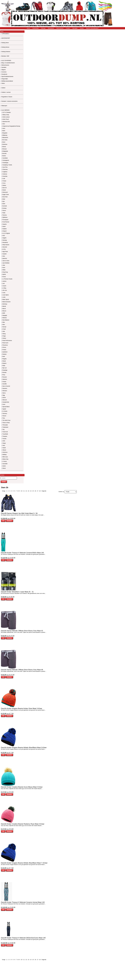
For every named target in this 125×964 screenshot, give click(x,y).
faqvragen (74, 28)
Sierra (3, 393)
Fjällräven (4, 217)
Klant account (59, 28)
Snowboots (4, 74)
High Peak (5, 251)
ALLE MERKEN (5, 110)
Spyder (4, 409)
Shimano (4, 390)
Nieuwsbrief (51, 28)
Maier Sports (5, 299)
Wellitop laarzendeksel (7, 81)
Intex (3, 256)
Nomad (4, 327)
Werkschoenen (5, 65)
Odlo (3, 331)
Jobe (3, 265)
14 (30, 491)
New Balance (5, 320)
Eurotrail (4, 206)
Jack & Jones (5, 260)
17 (37, 491)
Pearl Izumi (5, 342)
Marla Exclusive (6, 301)
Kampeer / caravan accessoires (9, 101)
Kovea (4, 276)
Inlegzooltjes (4, 78)
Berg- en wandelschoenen (8, 62)
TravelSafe (5, 434)
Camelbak (5, 158)
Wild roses (5, 457)
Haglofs (4, 238)
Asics (3, 128)
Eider (3, 199)
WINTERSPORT (5, 38)
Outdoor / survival (5, 92)
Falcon (4, 210)
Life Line (4, 290)
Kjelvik (4, 274)
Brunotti (4, 153)
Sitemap (43, 28)
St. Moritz (4, 411)
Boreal (4, 146)
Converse (3, 72)
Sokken (3, 87)
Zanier (4, 466)
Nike (3, 322)
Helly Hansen (5, 244)
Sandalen (3, 67)
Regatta (4, 358)
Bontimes (4, 144)
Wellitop (4, 454)
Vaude (4, 447)
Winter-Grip (5, 459)
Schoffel (4, 384)
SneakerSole (5, 402)
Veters (3, 83)
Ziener (4, 468)
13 (28, 491)
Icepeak (4, 254)
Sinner (4, 397)
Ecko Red (4, 196)
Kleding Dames (5, 47)
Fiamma (4, 215)
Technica (4, 413)
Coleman (4, 174)
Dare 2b (4, 187)
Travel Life (5, 431)
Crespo (4, 181)
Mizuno (4, 311)
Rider (3, 365)
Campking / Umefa (7, 165)
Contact (68, 28)
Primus (4, 347)
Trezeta (4, 438)
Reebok (4, 354)
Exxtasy (4, 208)
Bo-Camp (4, 139)
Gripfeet (4, 228)
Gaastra (4, 224)
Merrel (4, 308)
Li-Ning (4, 288)
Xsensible (4, 463)
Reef (3, 356)
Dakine (4, 185)
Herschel (4, 247)
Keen (3, 267)
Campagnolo (5, 160)
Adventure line (6, 121)
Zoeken (4, 481)
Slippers (3, 69)
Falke (3, 212)
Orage (4, 336)
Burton (4, 155)
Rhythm (4, 363)
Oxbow (4, 338)
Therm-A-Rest (6, 422)
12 (26, 491)
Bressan (4, 149)
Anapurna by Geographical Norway (11, 126)
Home (28, 28)
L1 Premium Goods (7, 279)
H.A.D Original (6, 233)
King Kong (5, 272)
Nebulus (4, 317)
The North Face (6, 420)
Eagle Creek (5, 194)
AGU (3, 124)
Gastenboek (35, 28)
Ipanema (4, 258)
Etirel (3, 203)
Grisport (4, 231)
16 (35, 491)
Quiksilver (4, 352)
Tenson (4, 415)
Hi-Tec (4, 249)
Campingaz (5, 162)
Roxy (3, 374)
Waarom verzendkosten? (92, 28)
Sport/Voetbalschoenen (7, 76)
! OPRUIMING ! (5, 33)
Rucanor (4, 377)
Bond (3, 142)
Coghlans (4, 171)
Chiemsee (5, 169)
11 (24, 491)
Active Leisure (6, 117)
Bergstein (4, 133)
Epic (3, 201)
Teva (3, 418)
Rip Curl (4, 368)
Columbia (4, 176)
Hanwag (4, 240)
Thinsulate (5, 425)
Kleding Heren (5, 42)
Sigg (3, 395)
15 (33, 491)
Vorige (3, 491)
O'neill (4, 329)
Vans (3, 445)
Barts (3, 130)
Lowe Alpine (5, 295)
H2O (3, 235)
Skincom (4, 400)
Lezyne (4, 285)
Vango (4, 443)
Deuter (4, 190)
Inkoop (82, 28)
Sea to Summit (6, 386)
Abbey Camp (5, 114)
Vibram (4, 450)
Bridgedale (5, 151)
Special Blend (5, 406)
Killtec (3, 269)
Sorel (3, 404)
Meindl (4, 306)
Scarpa (4, 381)
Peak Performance (7, 340)
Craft (3, 178)
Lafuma (4, 281)
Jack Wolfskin (5, 263)
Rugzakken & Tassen (6, 96)
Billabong (4, 135)
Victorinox (4, 452)
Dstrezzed (5, 192)
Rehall (4, 361)
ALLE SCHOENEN (6, 60)
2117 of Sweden (6, 112)
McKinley (4, 304)
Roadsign (4, 370)
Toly (3, 429)
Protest (4, 349)
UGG (3, 441)
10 (21, 491)
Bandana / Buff (5, 56)
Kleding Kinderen (5, 51)
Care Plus (4, 167)
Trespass (4, 436)
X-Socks (4, 461)
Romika (4, 372)
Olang (3, 333)
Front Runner (5, 222)
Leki (3, 283)
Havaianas (5, 242)
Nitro (3, 324)
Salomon (4, 379)
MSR (3, 313)
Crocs (3, 183)
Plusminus (5, 345)
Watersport (4, 105)
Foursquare (5, 219)
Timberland (5, 427)
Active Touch (5, 119)
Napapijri (4, 315)
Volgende (43, 491)
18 (39, 491)
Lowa (3, 292)
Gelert (4, 226)
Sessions (4, 388)
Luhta (3, 297)
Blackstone (5, 137)
